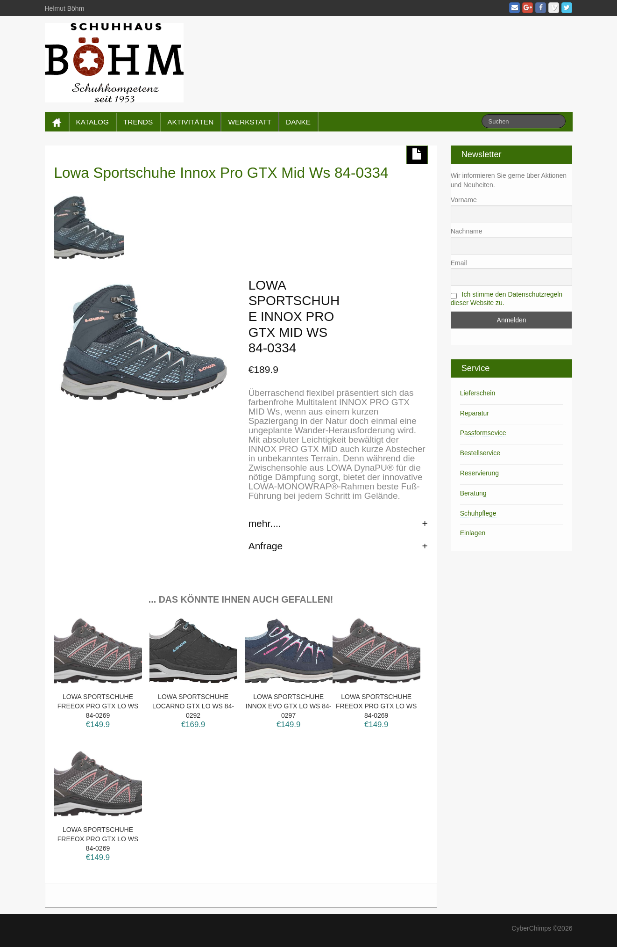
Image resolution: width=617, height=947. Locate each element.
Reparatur (474, 413)
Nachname (466, 231)
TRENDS (138, 122)
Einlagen (473, 533)
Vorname (464, 200)
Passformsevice (483, 433)
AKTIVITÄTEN (190, 122)
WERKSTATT (249, 122)
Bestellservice (480, 453)
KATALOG (92, 122)
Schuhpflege (478, 513)
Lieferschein (478, 393)
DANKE (298, 122)
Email (459, 263)
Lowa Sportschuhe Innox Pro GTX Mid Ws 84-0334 (221, 172)
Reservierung (479, 473)
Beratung (473, 493)
